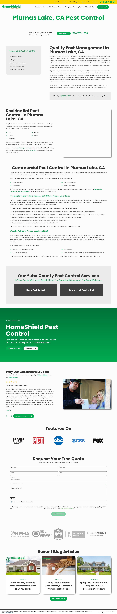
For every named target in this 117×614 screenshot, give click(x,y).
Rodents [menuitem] (54, 7)
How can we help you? (16, 484)
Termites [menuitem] (61, 7)
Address (13, 474)
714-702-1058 (107, 2)
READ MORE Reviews (23, 412)
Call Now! (103, 7)
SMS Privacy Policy (65, 505)
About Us (56, 2)
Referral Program (74, 2)
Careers (64, 2)
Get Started (64, 33)
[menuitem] (23, 56)
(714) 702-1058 (32, 150)
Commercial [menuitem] (47, 7)
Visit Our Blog (58, 595)
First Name (13, 463)
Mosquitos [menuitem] (68, 7)
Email (61, 469)
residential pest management (25, 148)
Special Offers (86, 2)
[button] (31, 345)
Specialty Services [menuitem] (78, 7)
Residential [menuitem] (38, 7)
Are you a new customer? (17, 479)
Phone (12, 469)
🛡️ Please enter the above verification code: (22, 498)
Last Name (62, 463)
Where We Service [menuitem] (91, 7)
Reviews (95, 2)
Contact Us (14, 345)
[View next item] (11, 412)
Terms (72, 505)
